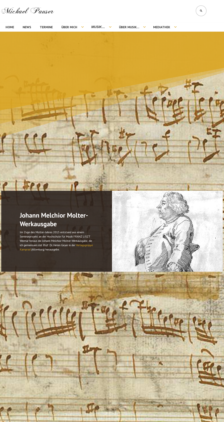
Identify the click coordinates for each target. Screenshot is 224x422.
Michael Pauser (27, 11)
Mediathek (161, 27)
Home (10, 27)
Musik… (98, 27)
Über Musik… (129, 27)
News (27, 27)
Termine (46, 27)
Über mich (69, 27)
